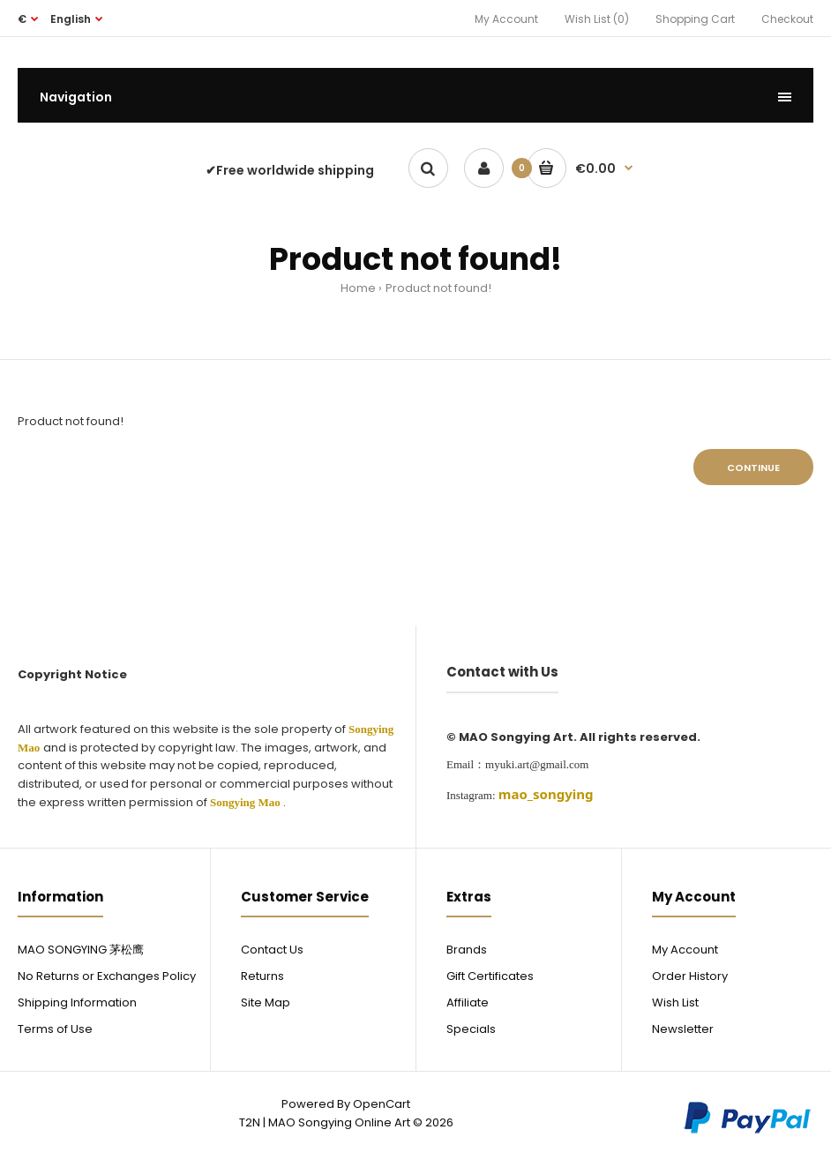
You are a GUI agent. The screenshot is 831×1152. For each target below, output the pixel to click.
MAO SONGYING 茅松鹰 (81, 949)
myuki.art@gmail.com (536, 764)
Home (358, 288)
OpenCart (381, 1104)
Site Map (265, 1002)
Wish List (675, 1002)
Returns (262, 976)
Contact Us (272, 949)
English (70, 18)
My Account (506, 18)
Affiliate (467, 1002)
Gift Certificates (490, 976)
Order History (690, 976)
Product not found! (438, 288)
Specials (471, 1029)
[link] (546, 794)
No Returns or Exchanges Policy (107, 976)
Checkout (787, 18)
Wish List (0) (597, 18)
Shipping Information (77, 1002)
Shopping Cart (695, 18)
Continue (753, 467)
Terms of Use (55, 1029)
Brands (466, 949)
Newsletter (683, 1029)
